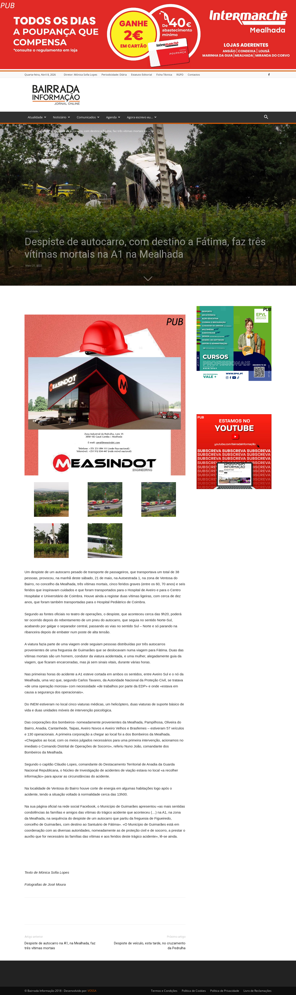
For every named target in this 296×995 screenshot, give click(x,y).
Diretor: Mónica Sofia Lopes (80, 74)
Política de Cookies (194, 991)
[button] (265, 117)
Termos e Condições (164, 991)
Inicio (28, 131)
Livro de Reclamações (257, 991)
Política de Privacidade (224, 991)
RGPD (179, 74)
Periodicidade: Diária (114, 74)
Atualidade (37, 117)
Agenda (113, 117)
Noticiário (61, 117)
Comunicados (88, 117)
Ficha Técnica (164, 74)
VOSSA (92, 991)
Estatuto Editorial (141, 74)
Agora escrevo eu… (142, 117)
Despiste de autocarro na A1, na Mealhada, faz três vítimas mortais (60, 945)
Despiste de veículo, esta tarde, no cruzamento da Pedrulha (149, 945)
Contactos (194, 74)
